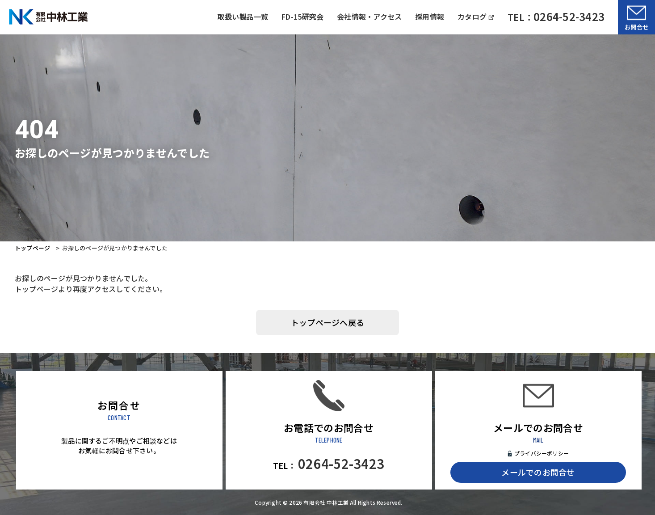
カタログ (476, 16)
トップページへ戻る (327, 322)
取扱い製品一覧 (242, 16)
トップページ (32, 248)
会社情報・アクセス (369, 16)
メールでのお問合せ (538, 472)
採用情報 (429, 16)
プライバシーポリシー (541, 453)
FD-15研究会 (302, 16)
